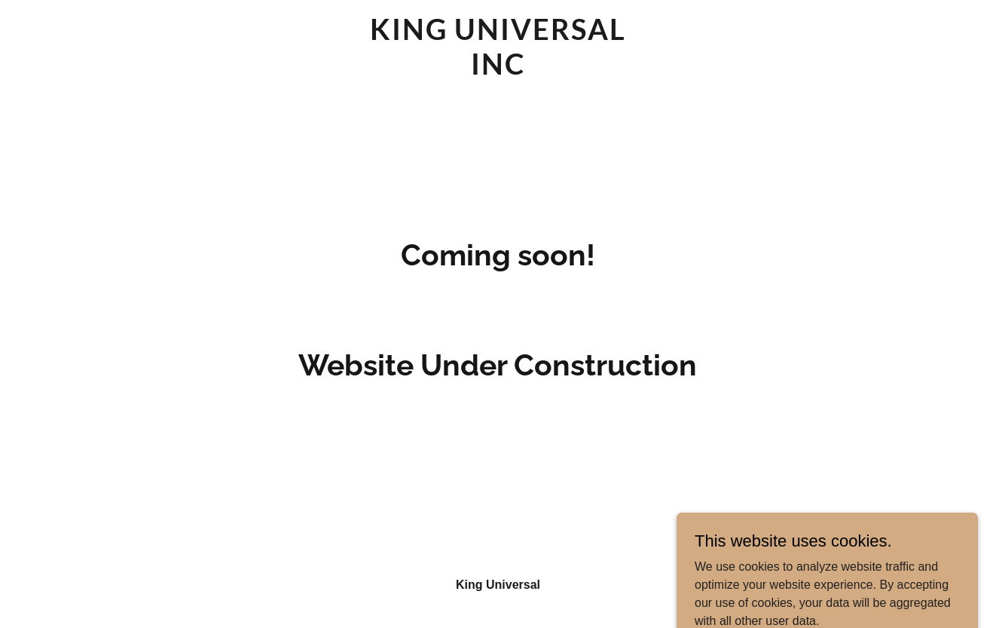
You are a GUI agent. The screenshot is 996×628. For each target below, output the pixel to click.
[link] (498, 70)
